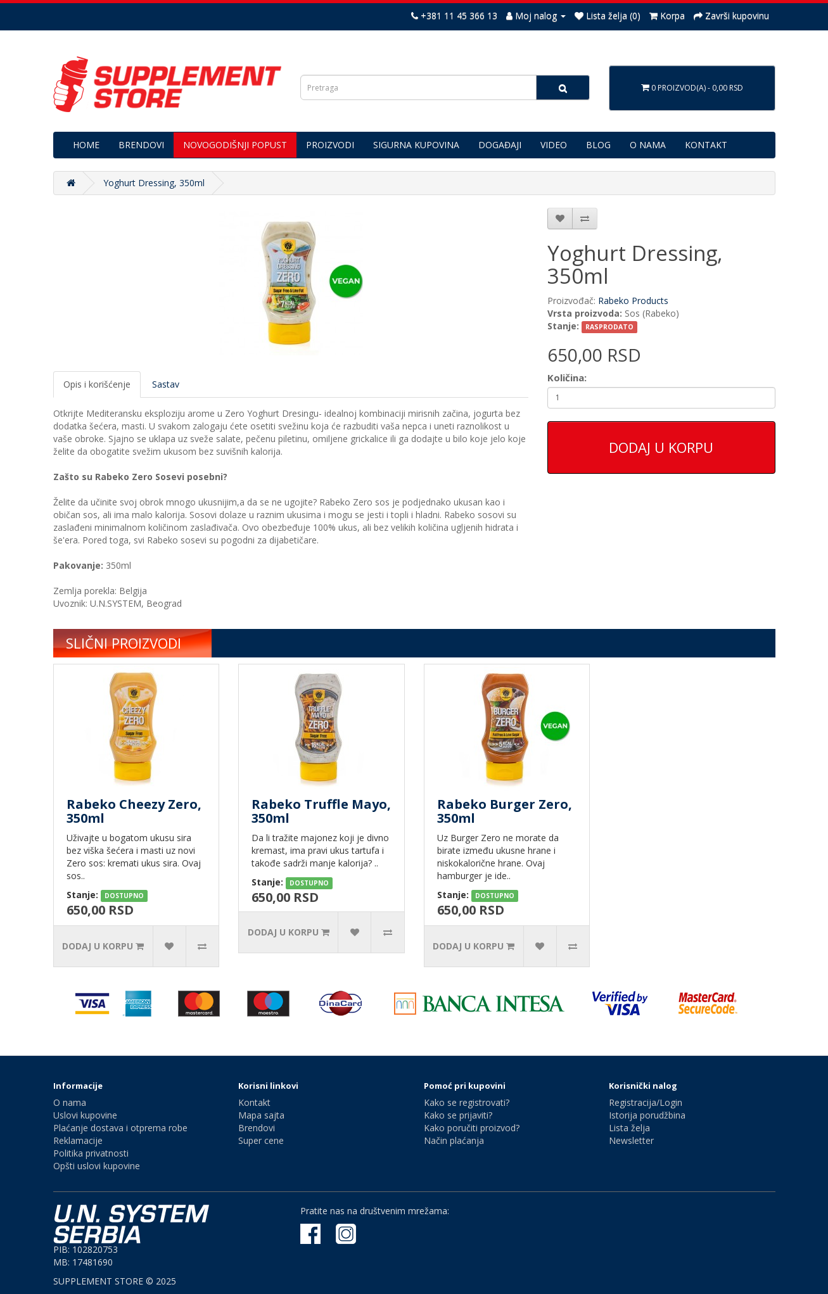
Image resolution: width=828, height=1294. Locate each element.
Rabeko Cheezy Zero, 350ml (134, 811)
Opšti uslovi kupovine (96, 1166)
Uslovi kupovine (85, 1115)
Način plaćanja (454, 1140)
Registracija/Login (645, 1102)
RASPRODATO (609, 326)
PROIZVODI (330, 145)
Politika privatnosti (91, 1153)
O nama (69, 1102)
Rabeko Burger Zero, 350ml (504, 811)
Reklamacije (78, 1140)
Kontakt (254, 1102)
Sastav (165, 384)
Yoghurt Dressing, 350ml (154, 183)
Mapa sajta (261, 1115)
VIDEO (553, 145)
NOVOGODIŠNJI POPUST (235, 145)
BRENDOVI (141, 145)
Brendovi (256, 1128)
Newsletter (631, 1140)
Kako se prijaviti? (458, 1115)
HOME (86, 145)
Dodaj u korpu (661, 447)
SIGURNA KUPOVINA (416, 145)
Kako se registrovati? (466, 1102)
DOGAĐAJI (499, 145)
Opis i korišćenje (97, 384)
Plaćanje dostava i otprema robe (120, 1128)
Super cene (261, 1140)
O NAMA (648, 145)
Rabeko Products (633, 301)
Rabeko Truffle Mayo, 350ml (321, 811)
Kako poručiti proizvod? (471, 1128)
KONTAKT (706, 145)
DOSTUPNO (124, 895)
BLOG (598, 145)
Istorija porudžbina (647, 1115)
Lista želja (629, 1128)
